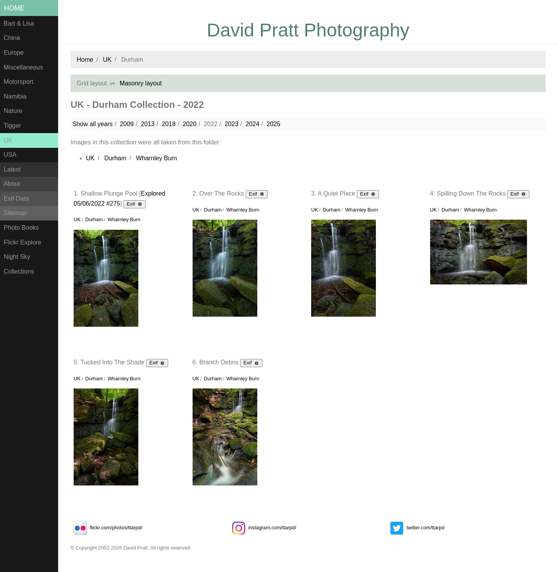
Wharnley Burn (156, 158)
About (12, 183)
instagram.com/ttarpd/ (262, 527)
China (12, 38)
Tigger (12, 125)
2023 (232, 124)
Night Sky (17, 256)
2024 (253, 124)
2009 (127, 124)
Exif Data (16, 198)
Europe (14, 52)
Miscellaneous (23, 67)
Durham (115, 158)
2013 (148, 124)
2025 (274, 124)
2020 (190, 124)
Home (14, 8)
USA (10, 154)
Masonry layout (141, 83)
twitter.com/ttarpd (415, 527)
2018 (169, 124)
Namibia (15, 96)
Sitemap (15, 213)
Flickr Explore (22, 242)
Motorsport (18, 81)
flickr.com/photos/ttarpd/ (106, 527)
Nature (13, 110)
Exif (135, 204)
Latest (12, 169)
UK (8, 140)
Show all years (92, 124)
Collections (19, 271)
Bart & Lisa (19, 23)
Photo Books (21, 227)
